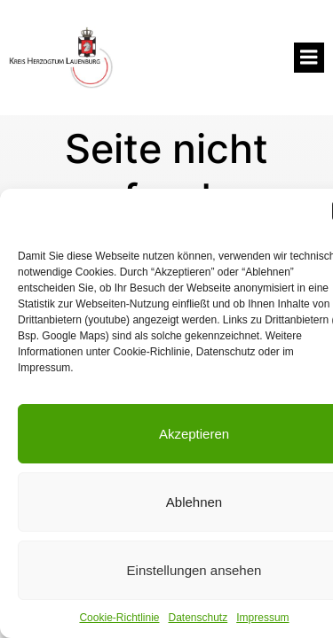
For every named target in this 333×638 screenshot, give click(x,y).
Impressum (262, 617)
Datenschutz (198, 617)
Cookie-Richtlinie (119, 617)
